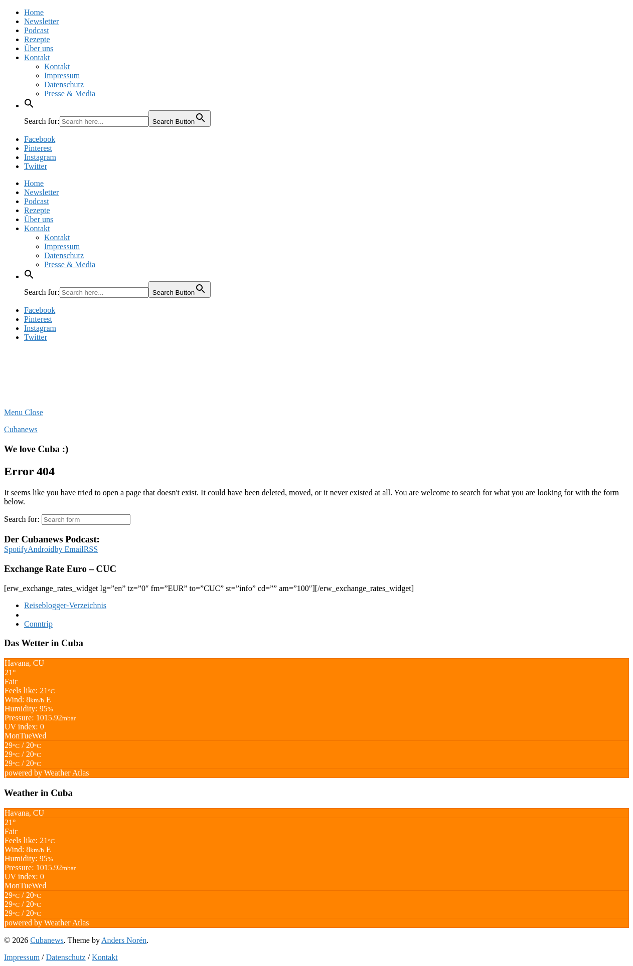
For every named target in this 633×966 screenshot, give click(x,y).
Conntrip (38, 624)
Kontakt (37, 57)
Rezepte (37, 39)
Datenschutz (64, 84)
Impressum (62, 75)
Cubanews (21, 429)
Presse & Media (69, 93)
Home (34, 12)
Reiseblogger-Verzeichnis (65, 605)
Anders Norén (123, 940)
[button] (29, 105)
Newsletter (41, 21)
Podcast (36, 30)
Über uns (38, 48)
